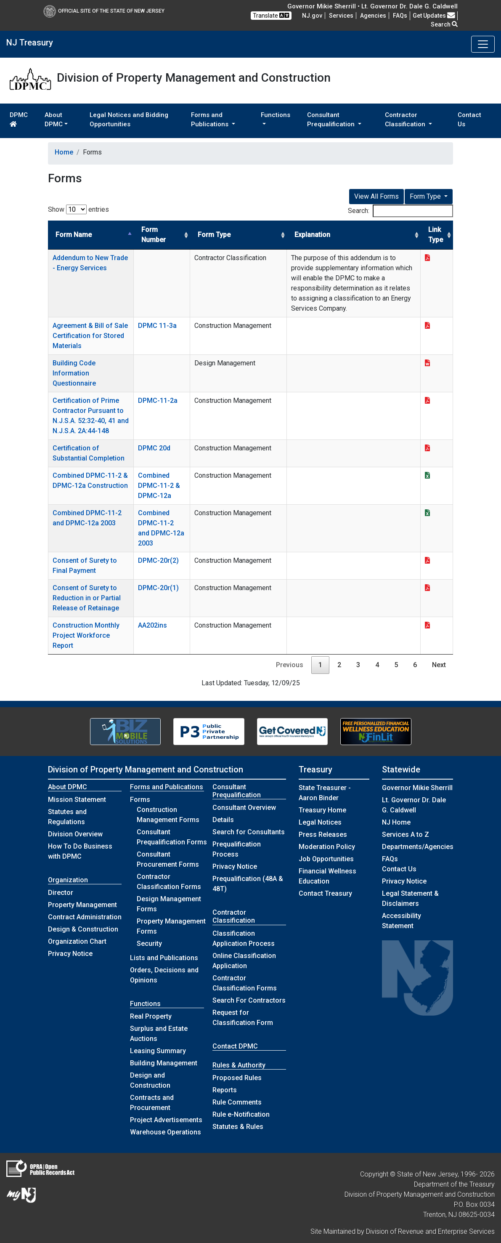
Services (341, 15)
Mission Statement (77, 800)
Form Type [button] (426, 196)
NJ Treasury (29, 42)
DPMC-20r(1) (158, 588)
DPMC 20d (154, 448)
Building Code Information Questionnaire (74, 373)
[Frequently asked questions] (400, 15)
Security (149, 944)
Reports (224, 1090)
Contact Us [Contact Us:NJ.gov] (399, 869)
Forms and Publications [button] (210, 119)
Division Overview (75, 834)
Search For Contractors (249, 1000)
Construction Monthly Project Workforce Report (86, 635)
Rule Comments (237, 1102)
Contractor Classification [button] (406, 119)
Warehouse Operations (165, 1132)
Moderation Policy (327, 847)
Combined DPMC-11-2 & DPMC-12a (159, 485)
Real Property (151, 1016)
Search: (400, 211)
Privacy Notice (70, 954)
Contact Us (469, 119)
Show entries (78, 209)
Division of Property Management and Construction (145, 769)
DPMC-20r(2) (158, 560)
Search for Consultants (248, 832)
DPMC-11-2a (158, 401)
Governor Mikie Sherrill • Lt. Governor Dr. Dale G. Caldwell (372, 6)
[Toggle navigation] (483, 44)
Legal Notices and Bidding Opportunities (129, 119)
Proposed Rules (237, 1078)
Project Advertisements (166, 1120)
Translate (271, 15)
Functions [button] (275, 115)
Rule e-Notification (241, 1114)
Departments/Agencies (417, 847)
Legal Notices (320, 822)
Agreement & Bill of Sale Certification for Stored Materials (90, 336)
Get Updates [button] (434, 15)
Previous (289, 665)
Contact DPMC (235, 1046)
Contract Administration (85, 917)
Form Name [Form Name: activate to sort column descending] (74, 235)
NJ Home (396, 822)
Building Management (163, 1063)
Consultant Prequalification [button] (331, 119)
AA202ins (152, 625)
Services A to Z (405, 834)
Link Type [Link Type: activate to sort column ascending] (435, 235)
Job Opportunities (326, 859)
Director (60, 893)
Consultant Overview (244, 808)
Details (223, 820)
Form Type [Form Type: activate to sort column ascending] (214, 235)
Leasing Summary (158, 1051)
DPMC (19, 119)
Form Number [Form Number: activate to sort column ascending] (153, 235)
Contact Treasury (325, 893)
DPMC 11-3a (157, 326)
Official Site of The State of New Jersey (103, 11)
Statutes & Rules (237, 1127)
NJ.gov (312, 15)
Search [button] (444, 24)
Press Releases (323, 834)
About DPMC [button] (54, 119)
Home (64, 152)
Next (439, 665)
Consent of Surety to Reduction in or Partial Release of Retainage (87, 598)
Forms (140, 800)
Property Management (82, 905)
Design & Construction (83, 929)
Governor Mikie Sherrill (417, 788)
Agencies (373, 15)
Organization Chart (77, 941)
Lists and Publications (164, 958)
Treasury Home (322, 810)
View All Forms (376, 196)
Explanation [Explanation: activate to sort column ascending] (312, 235)
